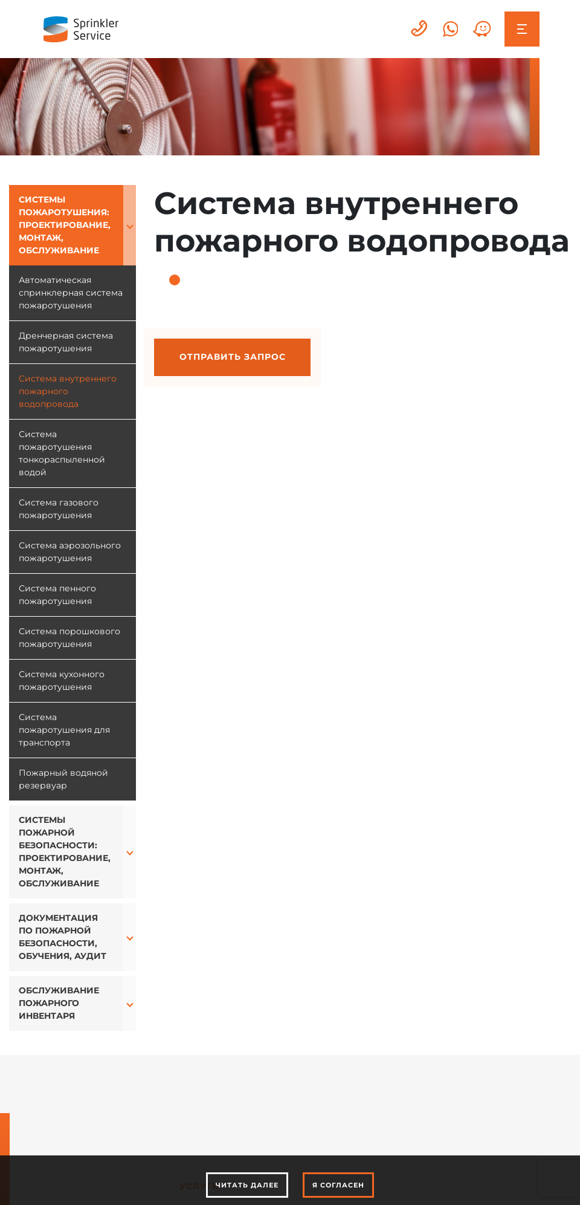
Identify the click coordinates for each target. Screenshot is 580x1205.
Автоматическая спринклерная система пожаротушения (71, 292)
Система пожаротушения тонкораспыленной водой (62, 453)
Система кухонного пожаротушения (62, 680)
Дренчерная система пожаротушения (66, 342)
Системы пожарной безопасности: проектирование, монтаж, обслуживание (65, 851)
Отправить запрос (232, 356)
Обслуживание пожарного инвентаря (59, 1003)
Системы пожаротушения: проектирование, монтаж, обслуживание (65, 225)
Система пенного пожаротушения (57, 594)
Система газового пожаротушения (58, 509)
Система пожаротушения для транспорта (64, 730)
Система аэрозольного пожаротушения (70, 552)
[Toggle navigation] (521, 28)
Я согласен (338, 1185)
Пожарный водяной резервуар (63, 779)
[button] (129, 225)
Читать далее (247, 1185)
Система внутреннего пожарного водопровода (68, 391)
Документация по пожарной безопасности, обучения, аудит (62, 936)
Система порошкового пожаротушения (69, 637)
